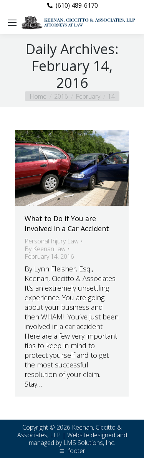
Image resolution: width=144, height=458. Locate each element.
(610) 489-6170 (77, 5)
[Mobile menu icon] (12, 22)
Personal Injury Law (52, 241)
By (45, 249)
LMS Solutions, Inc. (89, 442)
